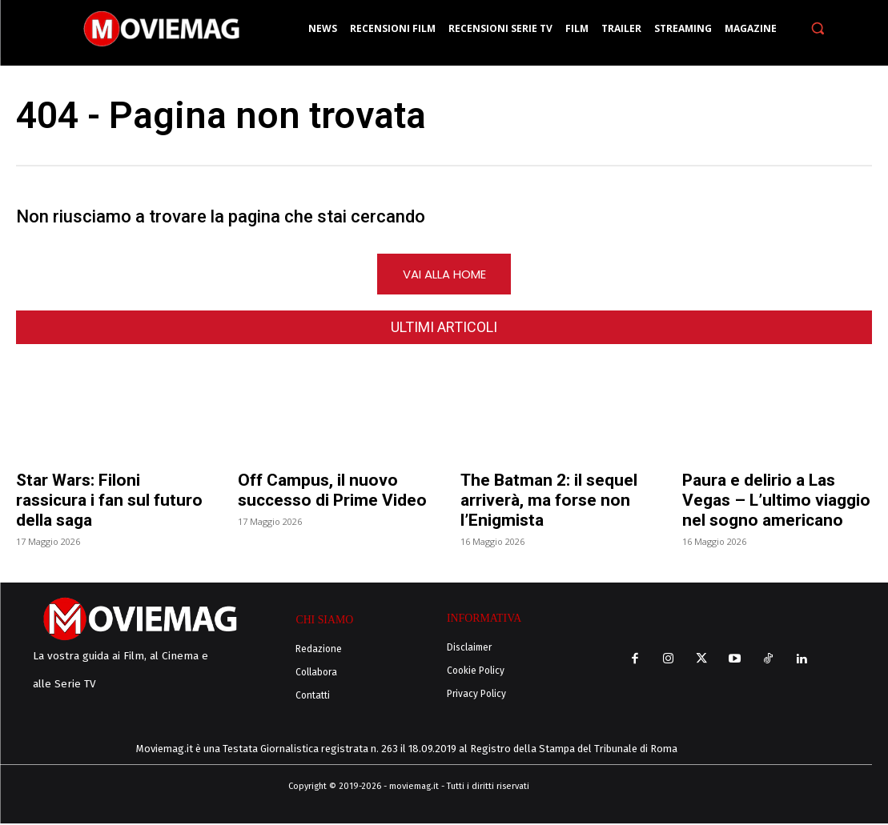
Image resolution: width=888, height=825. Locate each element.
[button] (818, 28)
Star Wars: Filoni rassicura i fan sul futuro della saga (109, 503)
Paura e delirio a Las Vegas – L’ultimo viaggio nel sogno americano (776, 503)
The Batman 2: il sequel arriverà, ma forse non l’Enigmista (548, 503)
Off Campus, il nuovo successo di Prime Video (332, 493)
